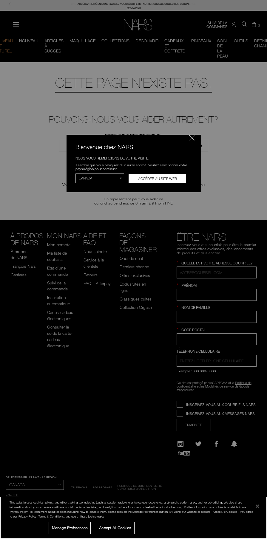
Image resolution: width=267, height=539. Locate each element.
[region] (133, 518)
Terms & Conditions (51, 516)
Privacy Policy (19, 511)
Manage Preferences (69, 527)
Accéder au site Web (157, 178)
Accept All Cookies (115, 527)
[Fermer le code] (192, 138)
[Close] (257, 506)
